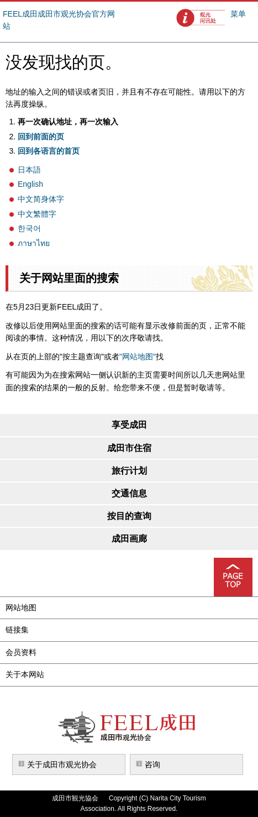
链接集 (17, 629)
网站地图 (21, 607)
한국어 (29, 228)
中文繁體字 (37, 214)
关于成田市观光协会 (62, 764)
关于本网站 (25, 674)
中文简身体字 (41, 199)
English (30, 184)
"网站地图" (137, 356)
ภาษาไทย (34, 243)
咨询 (152, 764)
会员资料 (21, 652)
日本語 (29, 169)
